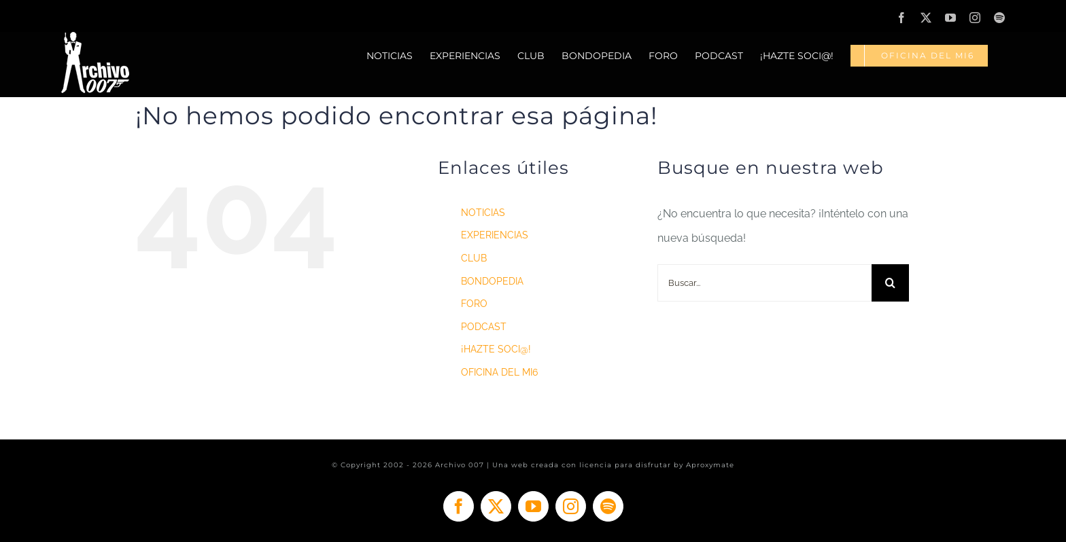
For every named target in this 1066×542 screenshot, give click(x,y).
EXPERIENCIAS (494, 235)
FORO (474, 303)
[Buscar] (890, 283)
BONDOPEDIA (492, 281)
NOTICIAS (483, 212)
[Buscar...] (764, 283)
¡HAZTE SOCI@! (496, 349)
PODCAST (483, 326)
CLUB (474, 258)
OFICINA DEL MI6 (499, 372)
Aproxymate (710, 464)
